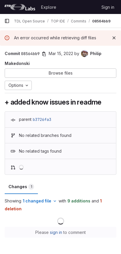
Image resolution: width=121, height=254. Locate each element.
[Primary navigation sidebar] (7, 21)
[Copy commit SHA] (44, 53)
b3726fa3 (42, 119)
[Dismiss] (114, 37)
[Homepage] (19, 7)
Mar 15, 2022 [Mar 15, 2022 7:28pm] (61, 53)
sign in (56, 232)
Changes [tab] (21, 187)
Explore (48, 7)
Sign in (107, 7)
